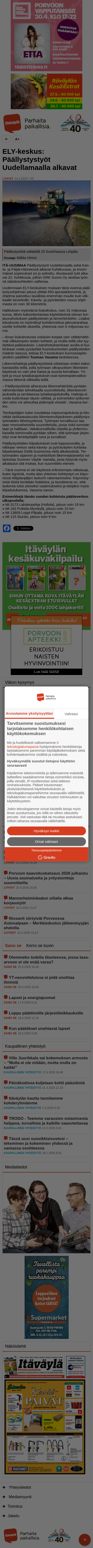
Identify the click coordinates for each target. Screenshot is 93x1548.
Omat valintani (46, 842)
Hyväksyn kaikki (46, 831)
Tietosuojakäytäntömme (46, 850)
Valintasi (71, 714)
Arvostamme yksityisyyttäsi (29, 713)
